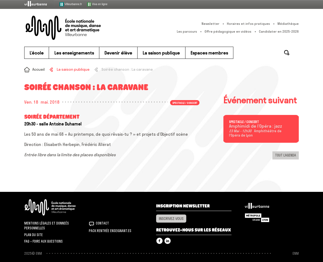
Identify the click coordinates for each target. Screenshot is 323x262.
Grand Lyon (257, 217)
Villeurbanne (257, 207)
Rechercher (287, 53)
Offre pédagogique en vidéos (228, 31)
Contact (102, 223)
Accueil (38, 69)
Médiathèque (288, 24)
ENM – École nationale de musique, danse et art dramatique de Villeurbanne (74, 27)
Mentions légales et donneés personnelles (46, 225)
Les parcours (187, 31)
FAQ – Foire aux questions (43, 241)
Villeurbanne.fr (70, 4)
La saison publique (73, 69)
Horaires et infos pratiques (248, 24)
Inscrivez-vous (171, 218)
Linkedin (167, 240)
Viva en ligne (97, 4)
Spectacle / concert (185, 102)
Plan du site (33, 235)
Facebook (159, 240)
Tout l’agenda (285, 155)
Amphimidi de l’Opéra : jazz (255, 126)
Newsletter (210, 24)
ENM (57, 207)
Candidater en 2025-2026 (279, 31)
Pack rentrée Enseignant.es (110, 231)
